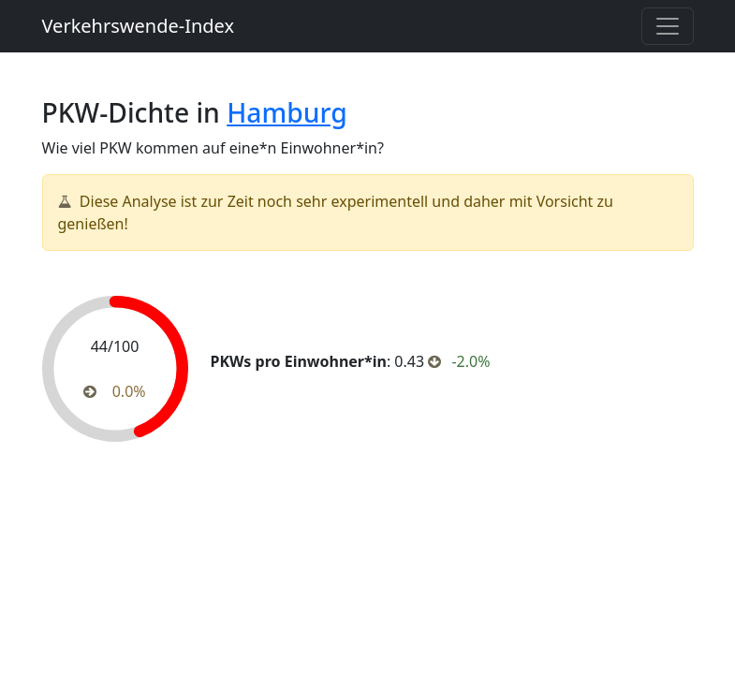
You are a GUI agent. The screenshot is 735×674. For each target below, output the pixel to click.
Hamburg (286, 112)
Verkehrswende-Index (138, 25)
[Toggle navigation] (667, 26)
